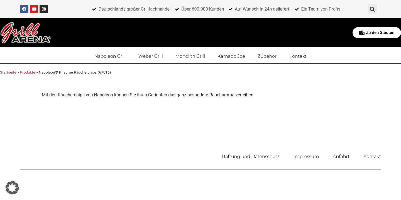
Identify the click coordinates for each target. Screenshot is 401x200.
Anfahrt (341, 156)
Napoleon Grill (110, 56)
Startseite (8, 72)
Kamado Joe (231, 56)
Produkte (27, 72)
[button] (372, 9)
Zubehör (267, 56)
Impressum (306, 156)
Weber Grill (150, 56)
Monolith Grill (190, 56)
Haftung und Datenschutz (251, 156)
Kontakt (298, 56)
